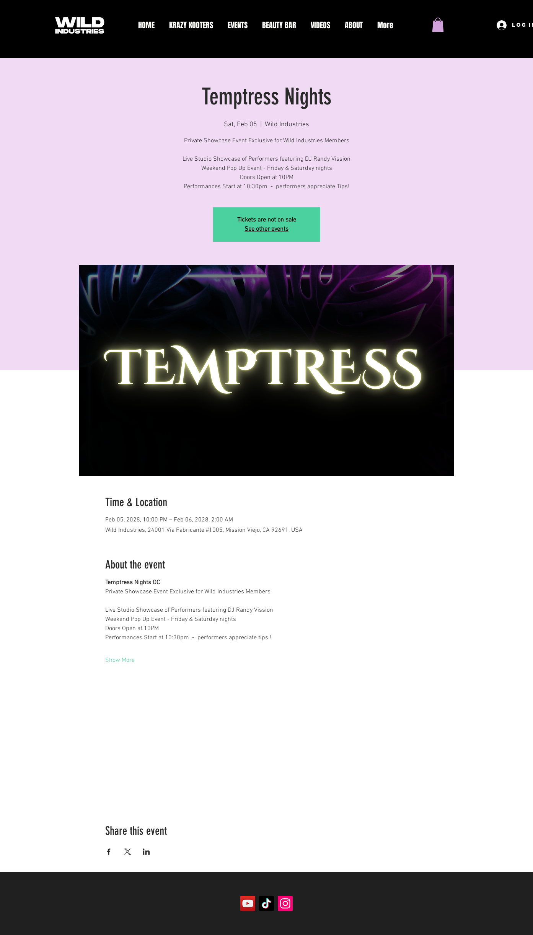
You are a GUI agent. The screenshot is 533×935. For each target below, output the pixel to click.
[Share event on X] (127, 852)
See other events (266, 229)
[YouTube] (247, 903)
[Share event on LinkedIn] (146, 852)
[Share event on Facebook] (108, 852)
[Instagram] (285, 903)
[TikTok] (266, 903)
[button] (438, 25)
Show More (120, 660)
